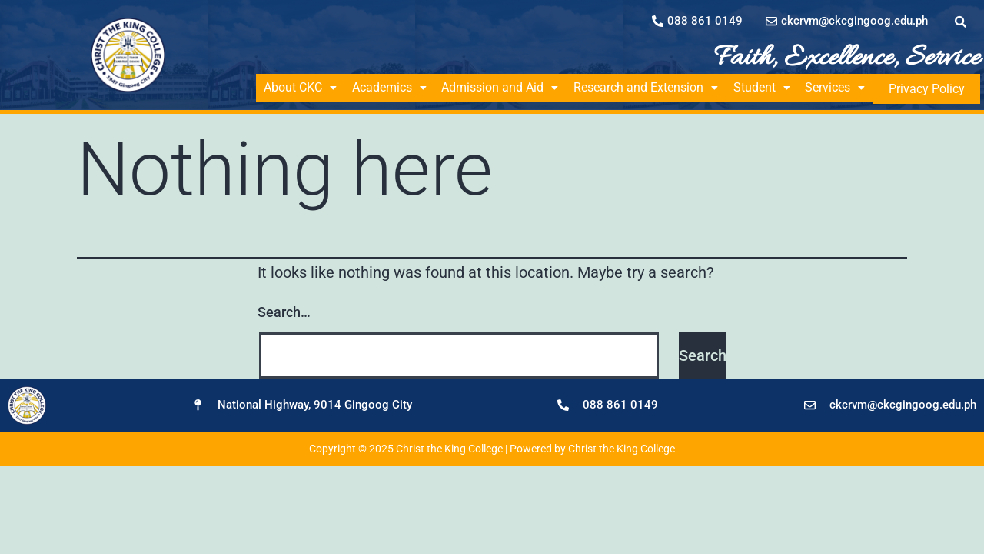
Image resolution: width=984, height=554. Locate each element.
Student (774, 87)
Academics (394, 87)
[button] (301, 88)
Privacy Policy (935, 88)
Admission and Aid (507, 87)
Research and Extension (656, 87)
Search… (284, 310)
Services (852, 87)
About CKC (301, 87)
